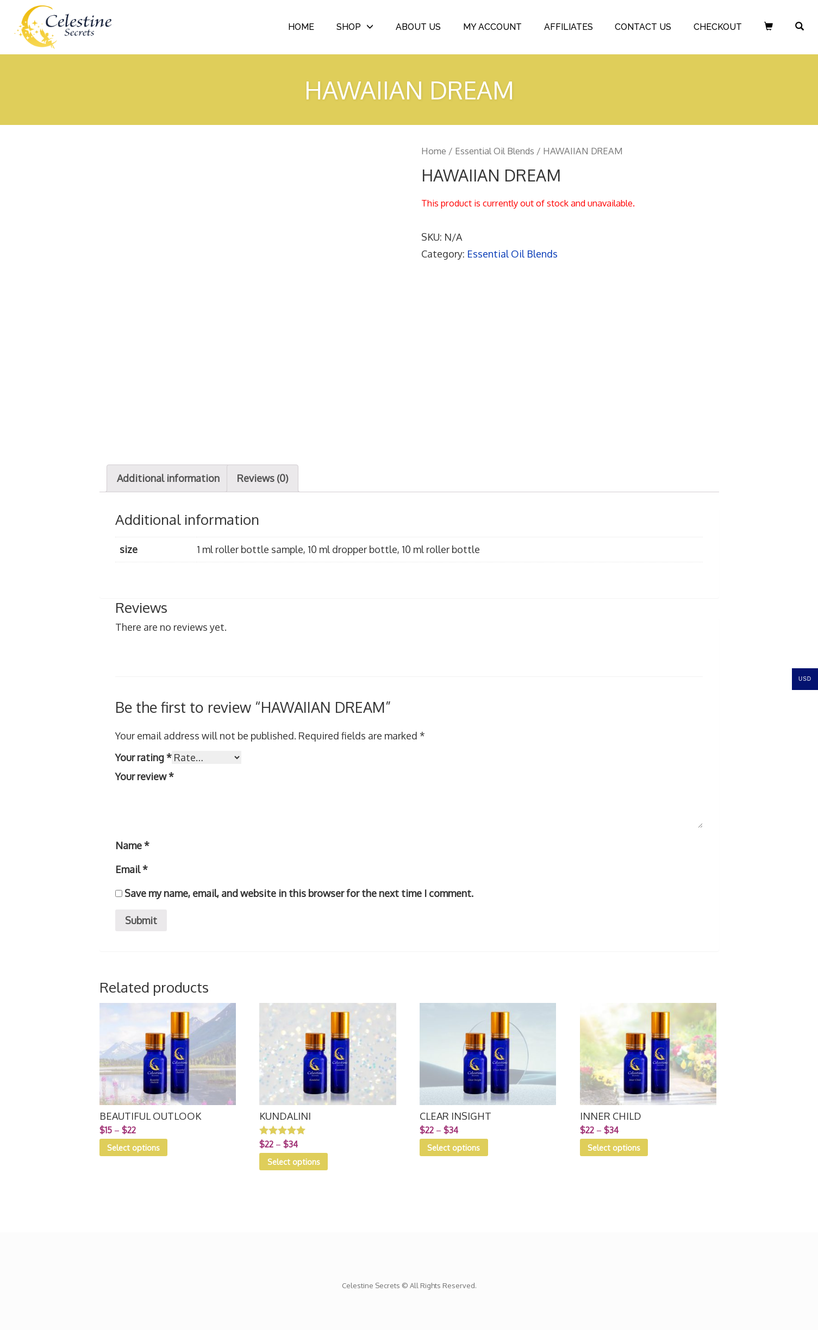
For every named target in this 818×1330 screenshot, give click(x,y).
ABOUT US (418, 27)
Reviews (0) (262, 478)
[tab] (168, 478)
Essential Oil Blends (494, 150)
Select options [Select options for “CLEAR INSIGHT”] (453, 1147)
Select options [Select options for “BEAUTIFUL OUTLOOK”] (133, 1147)
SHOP (348, 27)
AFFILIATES (568, 27)
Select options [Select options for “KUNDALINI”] (293, 1161)
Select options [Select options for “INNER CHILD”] (614, 1147)
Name (132, 845)
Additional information (168, 478)
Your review (144, 776)
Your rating (143, 757)
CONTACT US (643, 27)
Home (433, 150)
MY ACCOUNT (492, 27)
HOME (301, 27)
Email (131, 869)
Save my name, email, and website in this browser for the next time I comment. (298, 893)
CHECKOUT (718, 27)
